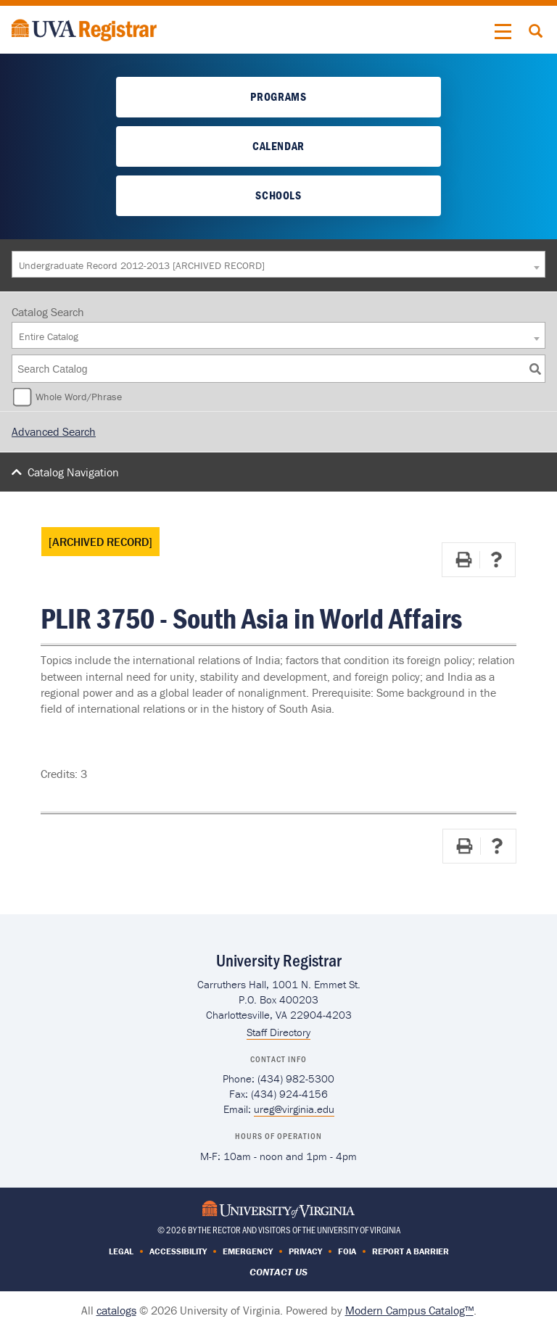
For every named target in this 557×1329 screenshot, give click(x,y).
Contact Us (278, 1271)
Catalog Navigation (73, 472)
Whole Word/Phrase (79, 396)
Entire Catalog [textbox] (48, 336)
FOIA (347, 1251)
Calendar (278, 145)
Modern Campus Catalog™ (409, 1310)
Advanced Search (54, 431)
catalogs (116, 1310)
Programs (278, 96)
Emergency (248, 1251)
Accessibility (178, 1251)
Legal (121, 1251)
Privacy (305, 1251)
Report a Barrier (410, 1251)
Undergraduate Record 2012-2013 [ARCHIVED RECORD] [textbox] (142, 265)
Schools (278, 195)
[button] (503, 32)
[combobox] (278, 264)
